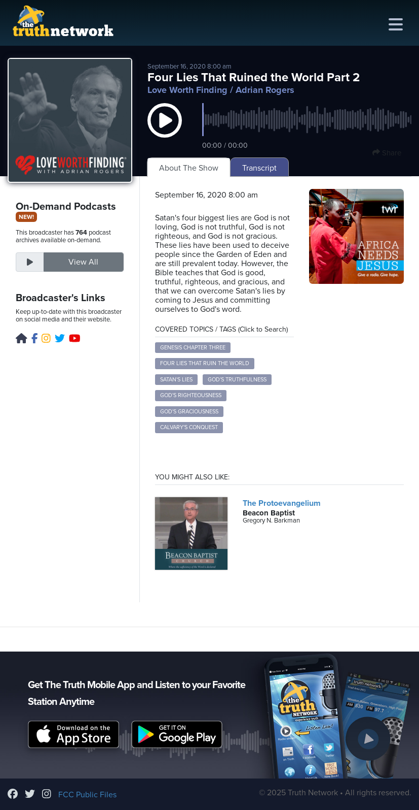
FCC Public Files (87, 795)
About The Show (188, 168)
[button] (164, 130)
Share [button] (386, 152)
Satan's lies (176, 379)
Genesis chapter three (192, 347)
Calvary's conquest (189, 427)
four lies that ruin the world (204, 363)
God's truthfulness (237, 379)
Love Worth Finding (187, 89)
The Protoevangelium (282, 503)
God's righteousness (190, 395)
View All (83, 262)
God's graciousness (189, 411)
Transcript (259, 168)
